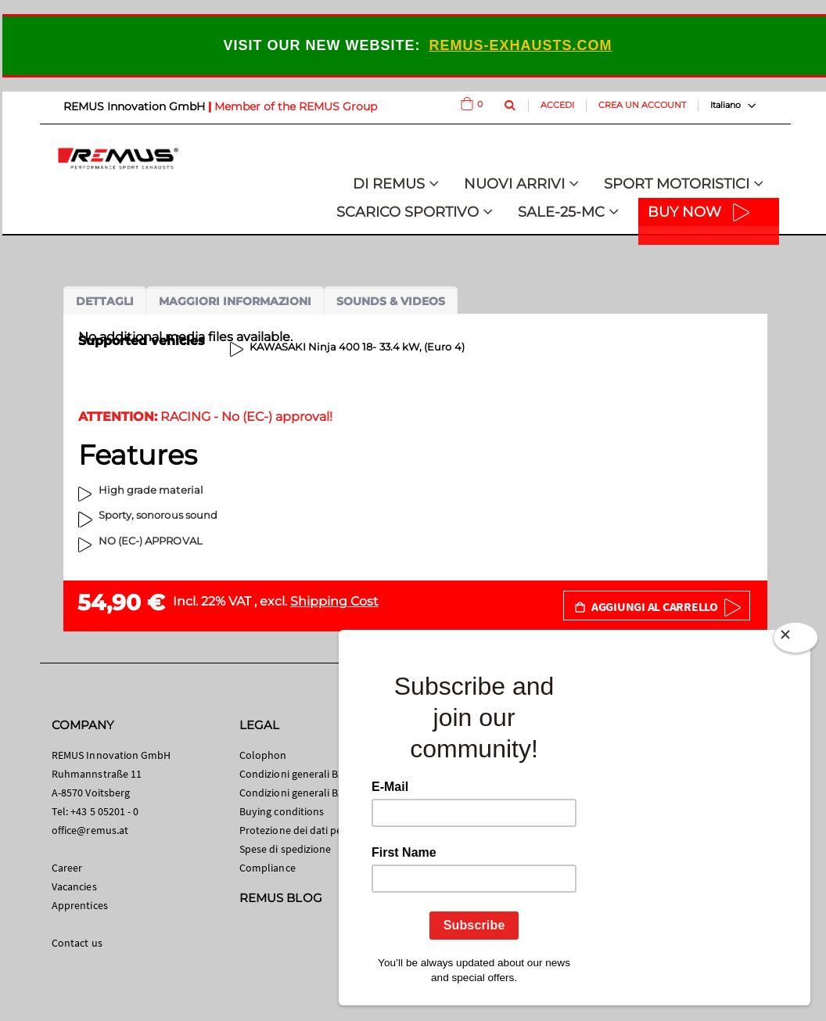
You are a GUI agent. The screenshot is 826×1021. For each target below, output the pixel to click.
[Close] (795, 640)
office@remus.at (90, 830)
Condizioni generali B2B (294, 793)
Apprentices (80, 905)
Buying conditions (281, 811)
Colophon (263, 755)
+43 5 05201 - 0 (104, 811)
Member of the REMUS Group (295, 106)
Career (67, 868)
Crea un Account (642, 104)
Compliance (267, 868)
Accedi (557, 104)
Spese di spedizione (285, 849)
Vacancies (74, 886)
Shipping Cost (334, 601)
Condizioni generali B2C (294, 774)
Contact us (77, 943)
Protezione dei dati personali (307, 830)
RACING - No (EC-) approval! (205, 416)
